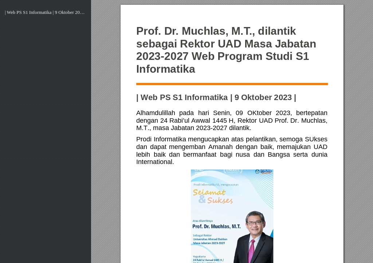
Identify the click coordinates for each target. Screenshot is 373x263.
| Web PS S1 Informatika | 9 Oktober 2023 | (45, 12)
